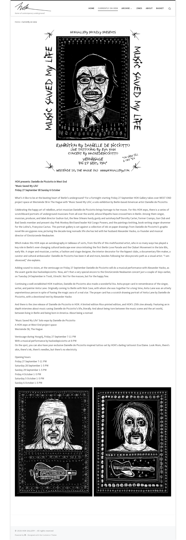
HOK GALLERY (28, 531)
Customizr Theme (50, 535)
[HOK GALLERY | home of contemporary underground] (33, 6)
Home (17, 22)
